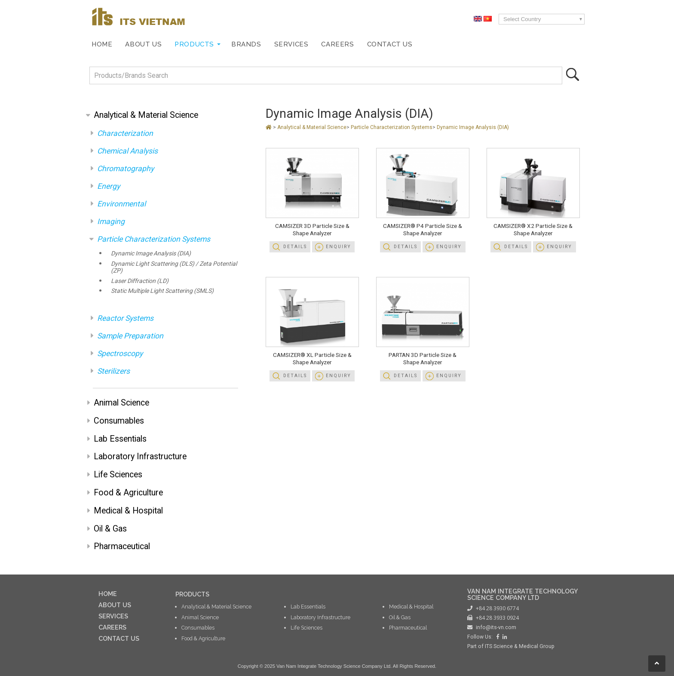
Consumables (119, 421)
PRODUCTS (192, 594)
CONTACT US (118, 638)
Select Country (522, 19)
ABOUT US (114, 604)
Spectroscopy (120, 353)
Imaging (111, 221)
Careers (337, 44)
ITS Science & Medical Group (520, 646)
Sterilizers (113, 371)
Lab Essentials (120, 439)
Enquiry (338, 246)
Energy (108, 186)
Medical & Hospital (128, 511)
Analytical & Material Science (146, 115)
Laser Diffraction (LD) (139, 280)
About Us (143, 44)
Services (291, 44)
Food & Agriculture (128, 493)
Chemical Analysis (127, 151)
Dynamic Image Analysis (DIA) (151, 253)
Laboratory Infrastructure (140, 456)
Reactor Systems (125, 318)
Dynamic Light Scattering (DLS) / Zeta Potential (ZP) (174, 267)
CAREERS (112, 627)
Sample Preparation (130, 336)
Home (102, 44)
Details (295, 246)
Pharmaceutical (122, 546)
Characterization (125, 133)
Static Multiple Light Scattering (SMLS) (162, 290)
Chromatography (125, 168)
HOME (107, 593)
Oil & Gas (110, 529)
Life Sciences (118, 474)
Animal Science (121, 403)
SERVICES (113, 616)
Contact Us (390, 44)
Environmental (121, 204)
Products (194, 44)
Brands (246, 44)
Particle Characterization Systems (153, 239)
